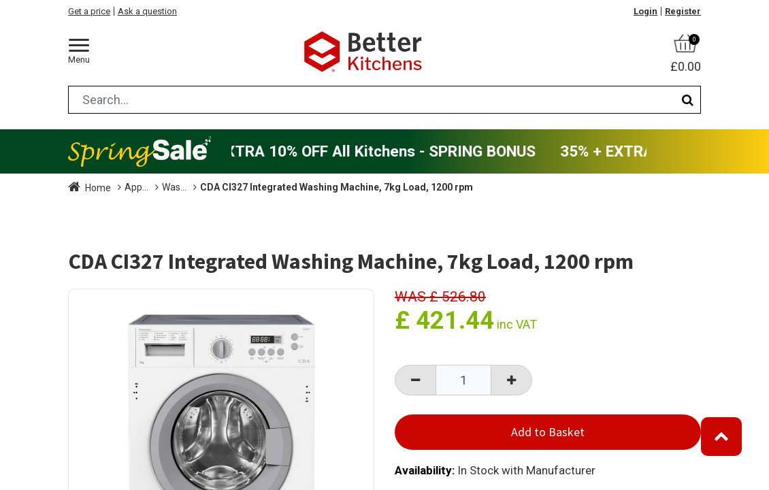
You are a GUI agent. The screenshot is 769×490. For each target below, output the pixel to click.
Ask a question (147, 11)
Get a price (89, 11)
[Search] (687, 99)
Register (683, 11)
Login (645, 11)
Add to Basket (548, 432)
